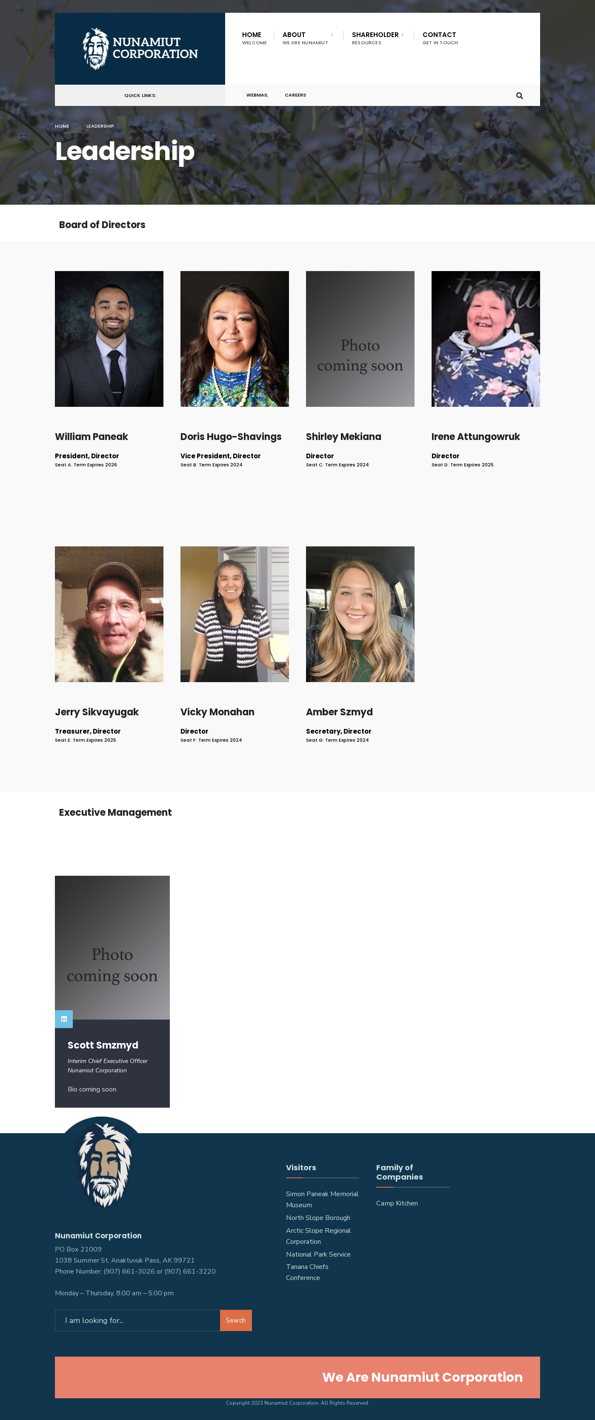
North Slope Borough (318, 1218)
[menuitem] (308, 36)
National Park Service (318, 1254)
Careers (295, 95)
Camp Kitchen (397, 1203)
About (305, 38)
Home (254, 38)
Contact (440, 38)
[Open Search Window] (519, 95)
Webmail (257, 95)
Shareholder (375, 38)
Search (236, 1320)
